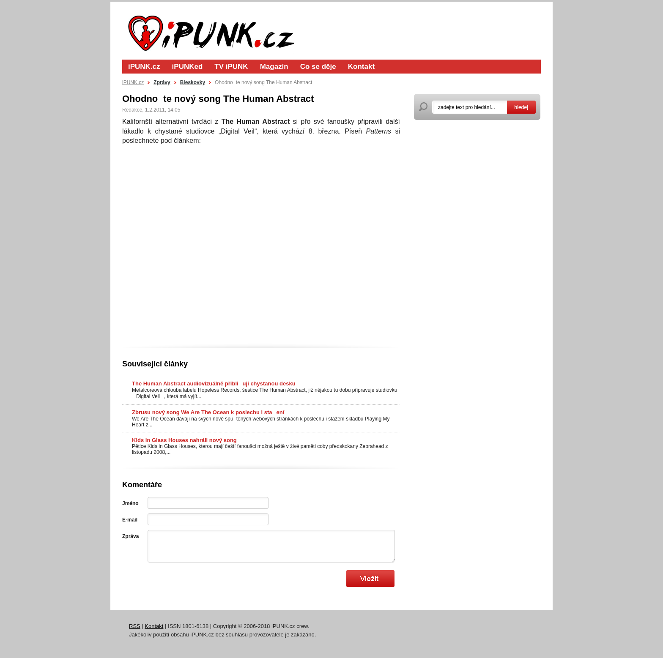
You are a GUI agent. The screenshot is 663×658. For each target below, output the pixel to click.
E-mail (129, 520)
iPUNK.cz (144, 67)
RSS (134, 626)
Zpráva (130, 536)
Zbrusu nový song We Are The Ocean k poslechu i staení (208, 412)
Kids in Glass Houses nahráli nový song (184, 440)
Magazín (274, 67)
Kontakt (361, 67)
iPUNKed (187, 67)
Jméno (130, 503)
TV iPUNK (231, 67)
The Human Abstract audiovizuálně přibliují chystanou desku (214, 383)
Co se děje (318, 67)
